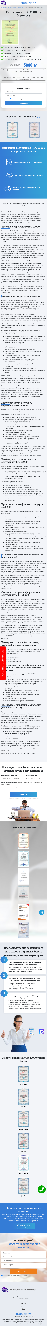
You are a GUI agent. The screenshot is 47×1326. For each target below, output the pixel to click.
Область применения (21, 783)
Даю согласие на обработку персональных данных (24, 99)
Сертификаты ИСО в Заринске (15, 7)
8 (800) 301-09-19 (23, 1313)
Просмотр (23, 794)
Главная (3, 7)
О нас (23, 1309)
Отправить (24, 103)
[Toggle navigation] (44, 2)
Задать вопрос (23, 1271)
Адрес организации (30, 775)
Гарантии (23, 1303)
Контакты (23, 1306)
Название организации (9, 775)
